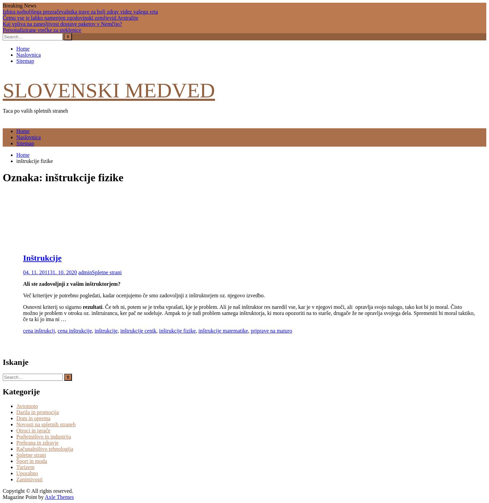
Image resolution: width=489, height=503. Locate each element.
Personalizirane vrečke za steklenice (42, 30)
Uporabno (27, 473)
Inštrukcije (42, 258)
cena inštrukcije (75, 331)
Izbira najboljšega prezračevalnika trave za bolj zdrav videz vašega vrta (80, 12)
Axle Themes (59, 497)
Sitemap (25, 61)
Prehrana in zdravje (37, 443)
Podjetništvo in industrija (43, 437)
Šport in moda (31, 461)
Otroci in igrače (33, 430)
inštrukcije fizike (177, 331)
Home (23, 49)
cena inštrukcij (39, 331)
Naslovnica (28, 55)
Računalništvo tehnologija (44, 449)
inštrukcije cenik (138, 331)
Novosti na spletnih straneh (46, 424)
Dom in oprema (33, 418)
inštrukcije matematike (223, 331)
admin (85, 272)
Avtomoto (27, 406)
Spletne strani (107, 272)
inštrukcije (106, 331)
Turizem (25, 467)
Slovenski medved (109, 90)
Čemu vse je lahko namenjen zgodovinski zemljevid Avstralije (70, 18)
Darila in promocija (37, 412)
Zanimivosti (29, 479)
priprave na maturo (271, 331)
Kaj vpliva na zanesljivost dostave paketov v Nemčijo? (62, 24)
